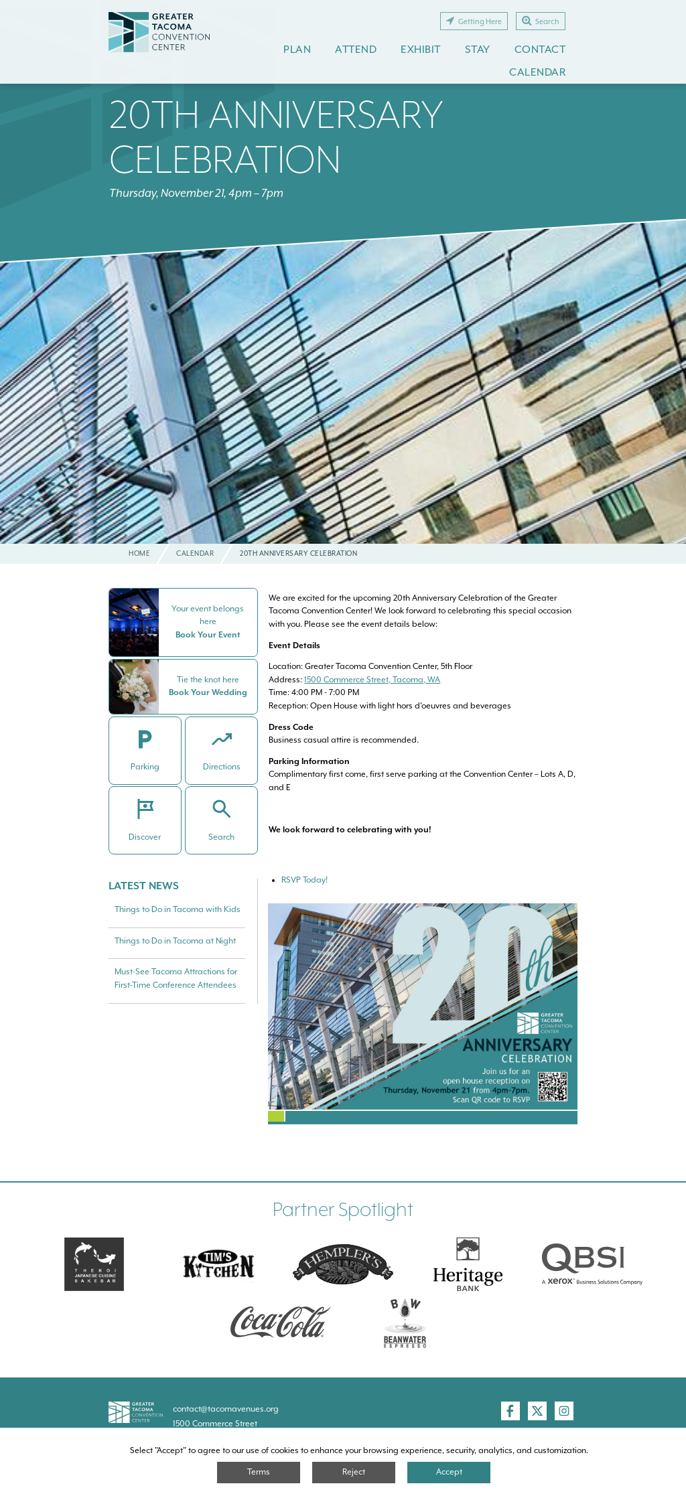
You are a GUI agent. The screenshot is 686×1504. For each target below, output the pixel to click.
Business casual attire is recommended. (344, 734)
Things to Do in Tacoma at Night (175, 941)
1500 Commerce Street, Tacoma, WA (372, 679)
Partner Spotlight (343, 1210)
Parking (145, 766)
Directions (222, 766)
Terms (258, 1472)
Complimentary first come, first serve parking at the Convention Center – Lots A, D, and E (422, 774)
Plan (297, 49)
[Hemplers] (343, 1264)
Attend (355, 49)
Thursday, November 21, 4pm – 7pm (196, 193)
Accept (449, 1472)
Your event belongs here (208, 615)
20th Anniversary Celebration (276, 136)
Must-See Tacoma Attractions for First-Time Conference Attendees (176, 978)
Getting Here (474, 20)
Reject (353, 1472)
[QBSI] (592, 1264)
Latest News (144, 885)
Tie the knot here (208, 679)
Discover (145, 837)
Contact (540, 49)
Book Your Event (208, 635)
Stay (477, 49)
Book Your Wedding (208, 692)
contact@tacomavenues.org (226, 1409)
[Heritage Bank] (467, 1264)
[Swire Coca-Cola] (280, 1322)
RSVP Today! (304, 880)
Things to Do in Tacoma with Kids (178, 909)
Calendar (537, 72)
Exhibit (421, 49)
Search (540, 20)
